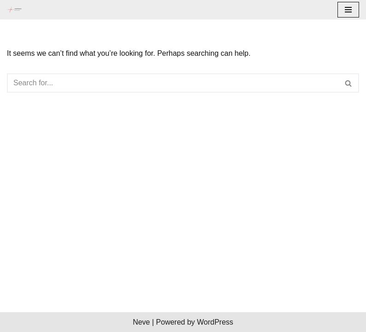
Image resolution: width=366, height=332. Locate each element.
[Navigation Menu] (348, 10)
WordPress (215, 322)
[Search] (172, 83)
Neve (141, 322)
